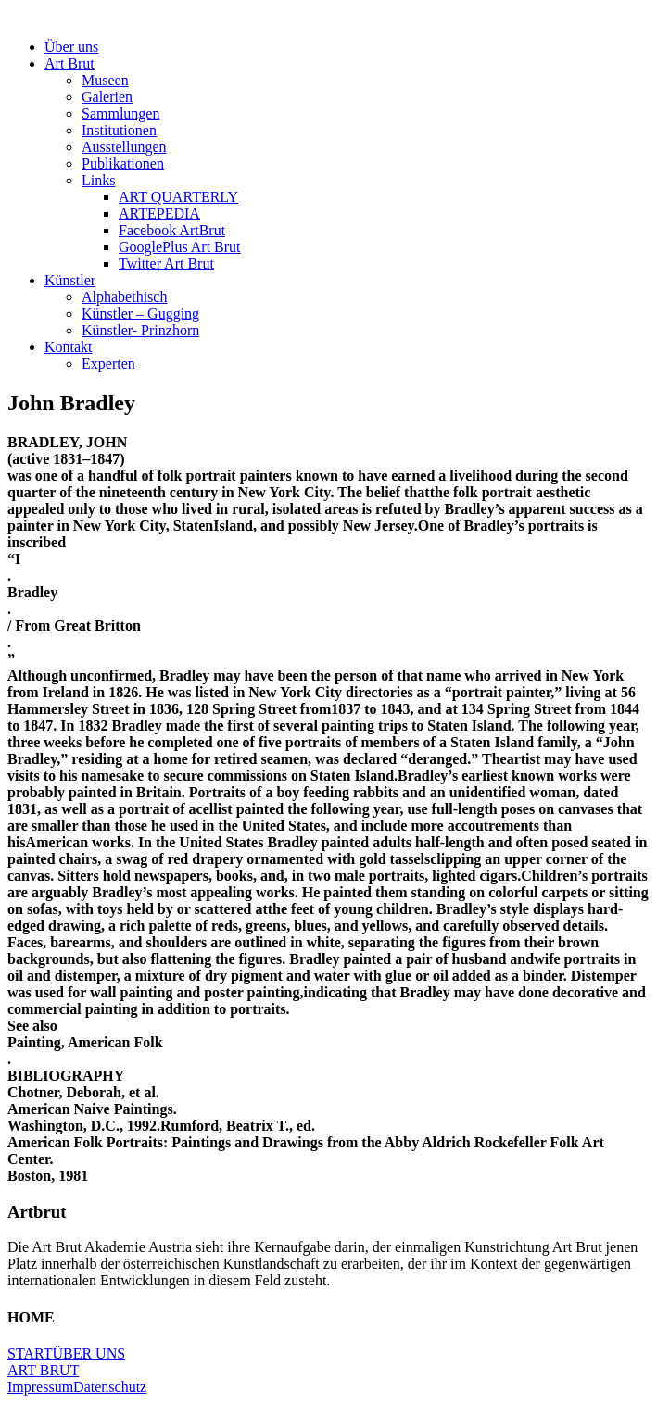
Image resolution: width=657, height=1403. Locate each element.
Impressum (40, 1387)
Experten (108, 363)
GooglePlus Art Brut (180, 247)
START (29, 1353)
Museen (105, 80)
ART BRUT (43, 1370)
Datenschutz (109, 1387)
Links (98, 180)
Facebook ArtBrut (172, 230)
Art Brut (69, 63)
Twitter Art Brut (166, 263)
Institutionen (119, 130)
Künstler (69, 280)
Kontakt (68, 347)
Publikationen (123, 163)
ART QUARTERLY (178, 197)
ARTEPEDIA (159, 213)
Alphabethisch (124, 297)
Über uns (71, 47)
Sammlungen (120, 113)
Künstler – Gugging (140, 313)
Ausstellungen (124, 147)
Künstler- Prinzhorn (140, 330)
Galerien (107, 97)
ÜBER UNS (88, 1353)
